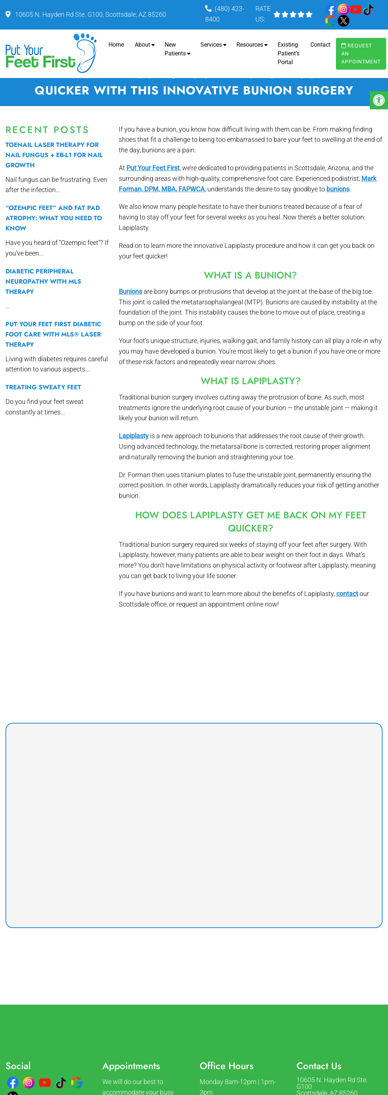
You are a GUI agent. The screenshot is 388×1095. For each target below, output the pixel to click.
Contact (320, 44)
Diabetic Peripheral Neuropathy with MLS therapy (43, 281)
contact (347, 593)
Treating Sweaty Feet (43, 387)
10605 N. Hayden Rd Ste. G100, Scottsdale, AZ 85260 (89, 14)
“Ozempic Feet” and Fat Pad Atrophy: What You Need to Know (53, 218)
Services (211, 44)
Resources (249, 44)
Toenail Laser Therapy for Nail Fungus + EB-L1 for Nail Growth (54, 154)
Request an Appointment (361, 54)
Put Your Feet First (153, 168)
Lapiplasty (134, 436)
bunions (337, 189)
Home (116, 44)
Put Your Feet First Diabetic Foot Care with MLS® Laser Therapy (53, 334)
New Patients (175, 49)
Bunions (130, 291)
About (142, 44)
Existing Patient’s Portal (288, 53)
